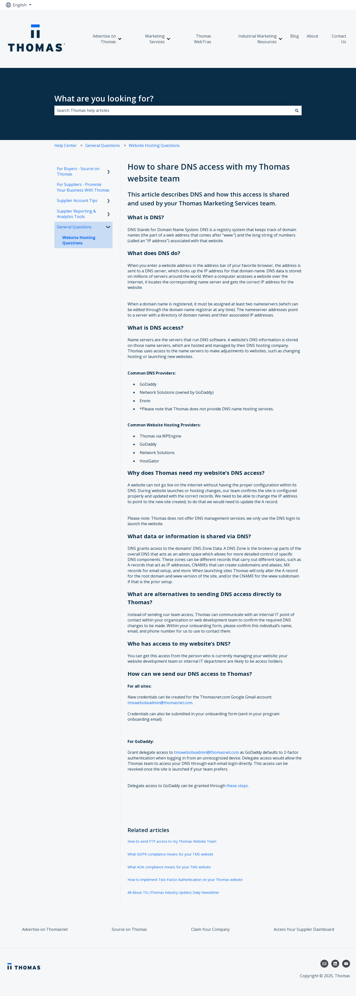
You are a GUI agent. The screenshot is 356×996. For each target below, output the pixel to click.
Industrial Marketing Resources (257, 38)
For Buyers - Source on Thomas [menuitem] (78, 171)
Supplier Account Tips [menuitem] (77, 200)
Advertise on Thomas (104, 38)
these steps (237, 785)
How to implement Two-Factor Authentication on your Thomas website (185, 879)
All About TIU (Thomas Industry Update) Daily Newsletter (173, 892)
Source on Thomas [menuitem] (129, 929)
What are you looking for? (104, 98)
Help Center (65, 145)
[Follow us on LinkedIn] (335, 964)
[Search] (297, 110)
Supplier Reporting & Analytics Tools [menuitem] (76, 213)
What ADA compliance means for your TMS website (169, 867)
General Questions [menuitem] (74, 227)
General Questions (102, 145)
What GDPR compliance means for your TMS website (170, 854)
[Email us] (324, 964)
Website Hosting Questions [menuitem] (78, 240)
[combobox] (173, 110)
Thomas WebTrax (202, 38)
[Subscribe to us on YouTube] (346, 964)
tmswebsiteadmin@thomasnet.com (160, 702)
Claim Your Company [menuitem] (210, 929)
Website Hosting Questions (154, 145)
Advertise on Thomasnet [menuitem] (45, 929)
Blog (294, 36)
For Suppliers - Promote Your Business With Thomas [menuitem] (83, 187)
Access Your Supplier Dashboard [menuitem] (304, 929)
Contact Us (339, 38)
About (312, 36)
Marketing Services (155, 38)
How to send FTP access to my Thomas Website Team (172, 841)
